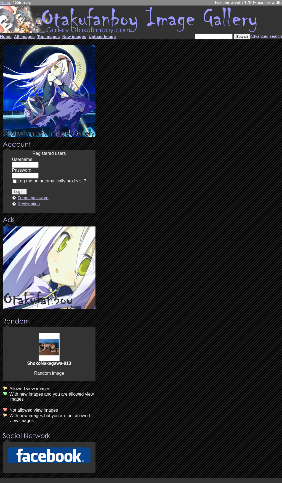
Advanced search (266, 36)
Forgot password (33, 197)
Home (5, 2)
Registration (29, 203)
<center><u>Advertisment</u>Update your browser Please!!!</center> (49, 267)
